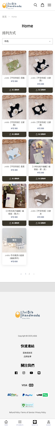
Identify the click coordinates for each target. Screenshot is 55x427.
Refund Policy (14, 412)
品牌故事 (27, 356)
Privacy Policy (40, 412)
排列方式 (9, 33)
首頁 (4, 16)
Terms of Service (27, 412)
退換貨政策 (27, 353)
